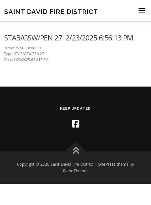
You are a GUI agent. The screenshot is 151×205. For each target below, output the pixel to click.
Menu (141, 10)
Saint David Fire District (51, 11)
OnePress (107, 164)
